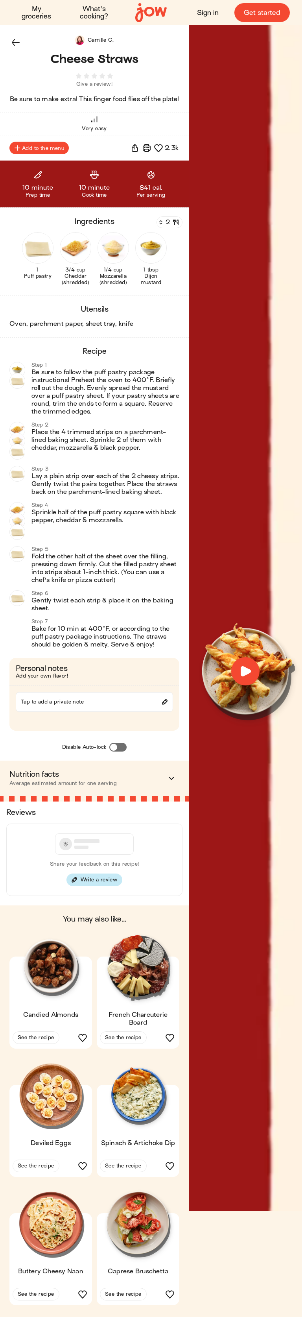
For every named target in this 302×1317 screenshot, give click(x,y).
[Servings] (168, 224)
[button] (15, 42)
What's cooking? (94, 12)
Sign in (207, 13)
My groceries (37, 12)
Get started (261, 13)
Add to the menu (39, 150)
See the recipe (36, 1040)
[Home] (151, 13)
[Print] (146, 150)
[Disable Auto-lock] (118, 749)
